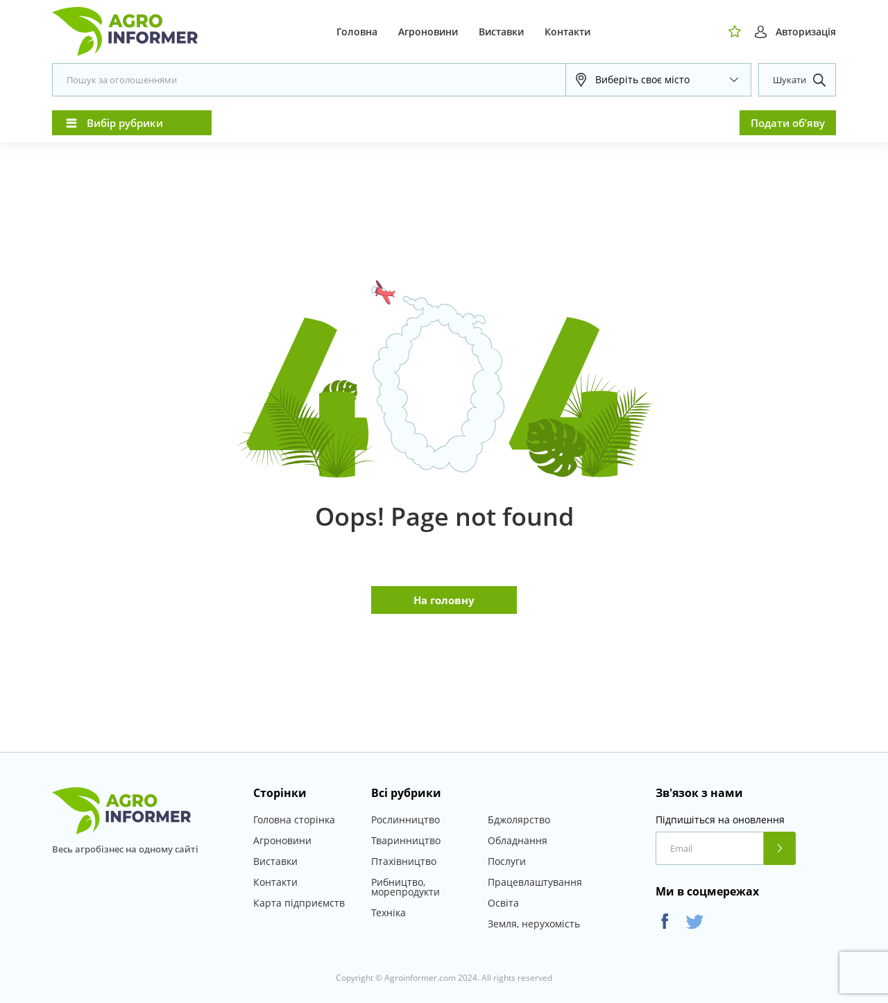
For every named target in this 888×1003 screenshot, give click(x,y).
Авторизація (806, 31)
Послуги (507, 861)
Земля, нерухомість (534, 923)
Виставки (501, 31)
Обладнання (517, 840)
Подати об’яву (788, 123)
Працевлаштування (535, 882)
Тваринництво (406, 840)
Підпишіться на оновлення (720, 820)
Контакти (567, 31)
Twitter (694, 921)
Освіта (503, 902)
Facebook (665, 921)
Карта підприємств (299, 902)
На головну (444, 600)
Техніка (388, 912)
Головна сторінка (294, 819)
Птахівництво (403, 861)
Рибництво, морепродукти (405, 886)
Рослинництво (405, 819)
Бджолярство (519, 819)
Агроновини (428, 31)
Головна (356, 31)
